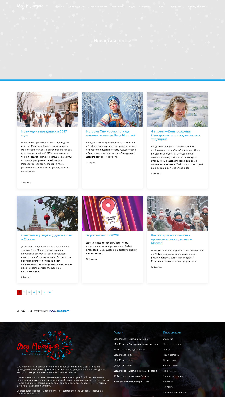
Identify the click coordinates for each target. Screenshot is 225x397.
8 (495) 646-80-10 (198, 6)
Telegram (176, 6)
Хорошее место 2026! (102, 235)
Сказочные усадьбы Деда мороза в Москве (46, 237)
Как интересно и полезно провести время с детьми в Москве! (171, 239)
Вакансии (168, 381)
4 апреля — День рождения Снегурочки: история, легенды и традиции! (175, 135)
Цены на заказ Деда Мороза (129, 349)
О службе (168, 338)
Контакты (168, 386)
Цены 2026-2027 (77, 6)
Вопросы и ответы (173, 376)
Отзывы (167, 349)
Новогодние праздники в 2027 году (44, 133)
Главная (59, 6)
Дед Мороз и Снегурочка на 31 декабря (135, 370)
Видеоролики (170, 365)
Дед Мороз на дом (124, 354)
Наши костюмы (99, 6)
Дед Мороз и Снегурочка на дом (131, 338)
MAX (160, 6)
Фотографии (117, 6)
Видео (131, 6)
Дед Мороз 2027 (123, 365)
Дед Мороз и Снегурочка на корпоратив (136, 344)
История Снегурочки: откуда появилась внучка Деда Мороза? (110, 133)
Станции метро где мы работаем (132, 381)
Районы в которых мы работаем (131, 376)
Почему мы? (169, 370)
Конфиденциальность (174, 392)
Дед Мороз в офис (124, 360)
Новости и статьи (172, 344)
